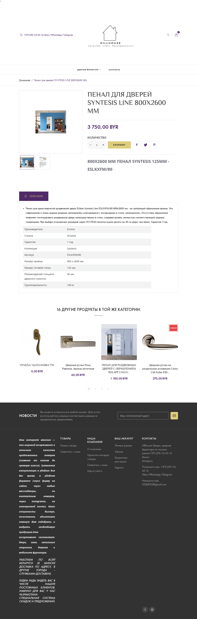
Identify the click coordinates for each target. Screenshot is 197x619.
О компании (94, 449)
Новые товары (68, 445)
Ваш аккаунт (124, 438)
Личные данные (123, 445)
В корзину (119, 144)
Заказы (119, 451)
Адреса (119, 467)
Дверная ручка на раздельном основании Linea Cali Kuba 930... (160, 369)
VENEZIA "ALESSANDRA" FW (37, 365)
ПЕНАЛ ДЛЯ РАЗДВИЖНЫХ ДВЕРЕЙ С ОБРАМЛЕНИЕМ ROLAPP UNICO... (119, 369)
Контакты (114, 66)
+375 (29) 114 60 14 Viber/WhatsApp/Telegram (46, 31)
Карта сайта (94, 471)
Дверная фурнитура (88, 66)
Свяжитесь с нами (70, 451)
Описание (36, 196)
